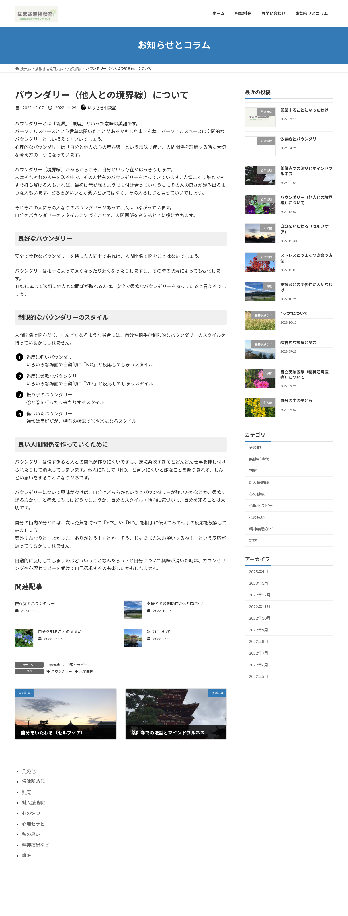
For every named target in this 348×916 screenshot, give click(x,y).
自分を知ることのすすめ (60, 631)
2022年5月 (258, 676)
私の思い (257, 517)
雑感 (253, 540)
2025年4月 (258, 571)
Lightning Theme (172, 889)
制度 (253, 470)
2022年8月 (258, 641)
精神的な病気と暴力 (298, 342)
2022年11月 (260, 606)
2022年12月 (260, 594)
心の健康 (53, 665)
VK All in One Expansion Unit (211, 889)
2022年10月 (260, 618)
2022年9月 (258, 629)
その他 (255, 447)
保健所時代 (259, 458)
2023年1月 (258, 583)
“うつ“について (294, 313)
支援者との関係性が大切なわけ (175, 603)
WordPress (143, 889)
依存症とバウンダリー (35, 603)
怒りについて (159, 631)
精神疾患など (261, 528)
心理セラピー (77, 665)
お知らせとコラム (112, 866)
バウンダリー (61, 671)
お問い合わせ (77, 866)
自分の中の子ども (296, 400)
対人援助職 (259, 482)
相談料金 (49, 866)
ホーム (25, 866)
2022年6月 (258, 664)
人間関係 (86, 671)
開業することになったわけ (304, 110)
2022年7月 (258, 653)
